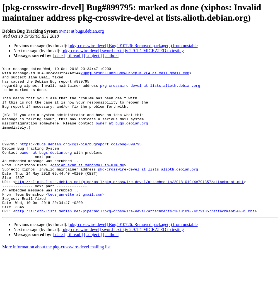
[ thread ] (74, 55)
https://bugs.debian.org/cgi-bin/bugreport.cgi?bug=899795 (80, 159)
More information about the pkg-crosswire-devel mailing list (56, 276)
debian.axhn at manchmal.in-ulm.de (88, 185)
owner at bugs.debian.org (81, 31)
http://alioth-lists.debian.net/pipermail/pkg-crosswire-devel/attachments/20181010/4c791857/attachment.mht (129, 205)
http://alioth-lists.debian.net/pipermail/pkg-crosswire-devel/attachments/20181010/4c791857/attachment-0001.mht (135, 240)
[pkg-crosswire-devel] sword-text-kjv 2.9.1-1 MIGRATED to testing (122, 50)
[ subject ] (93, 55)
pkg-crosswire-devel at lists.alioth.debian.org (150, 89)
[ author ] (111, 55)
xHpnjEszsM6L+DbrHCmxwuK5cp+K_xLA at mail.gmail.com (135, 74)
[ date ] (59, 55)
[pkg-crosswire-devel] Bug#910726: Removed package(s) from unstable (132, 45)
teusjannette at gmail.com (75, 220)
